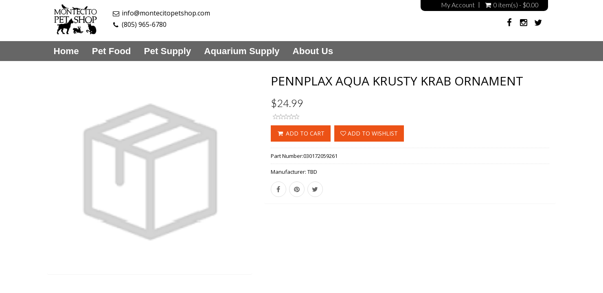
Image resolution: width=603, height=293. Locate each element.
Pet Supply (167, 51)
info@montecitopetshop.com (166, 13)
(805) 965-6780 (144, 24)
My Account (458, 5)
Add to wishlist (369, 133)
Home (66, 51)
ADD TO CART (301, 133)
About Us (313, 51)
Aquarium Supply (241, 51)
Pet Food (111, 51)
